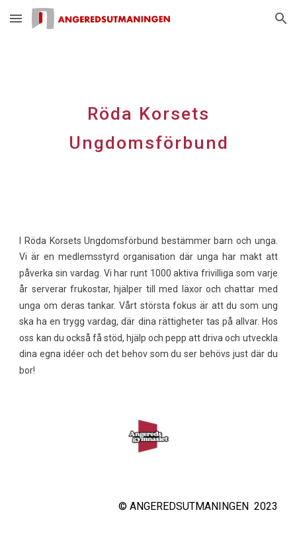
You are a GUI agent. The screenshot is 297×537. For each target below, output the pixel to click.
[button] (16, 18)
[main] (148, 124)
